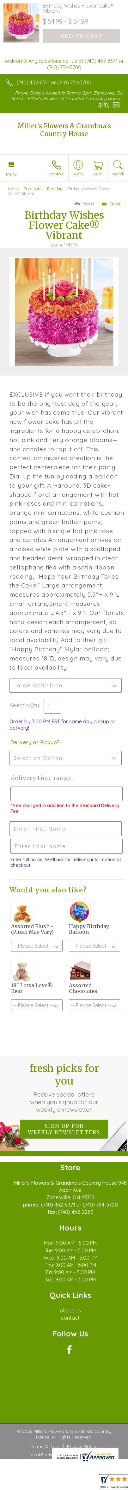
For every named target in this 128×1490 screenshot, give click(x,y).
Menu (11, 174)
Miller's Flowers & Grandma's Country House (64, 130)
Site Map (90, 1454)
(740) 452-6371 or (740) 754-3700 (54, 82)
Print (85, 204)
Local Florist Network (50, 1454)
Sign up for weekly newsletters (64, 1129)
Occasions (33, 188)
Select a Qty (24, 705)
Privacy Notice (82, 1446)
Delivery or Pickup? (35, 742)
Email (111, 204)
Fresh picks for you (64, 1087)
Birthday (54, 188)
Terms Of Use (45, 1446)
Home (13, 188)
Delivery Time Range (41, 777)
